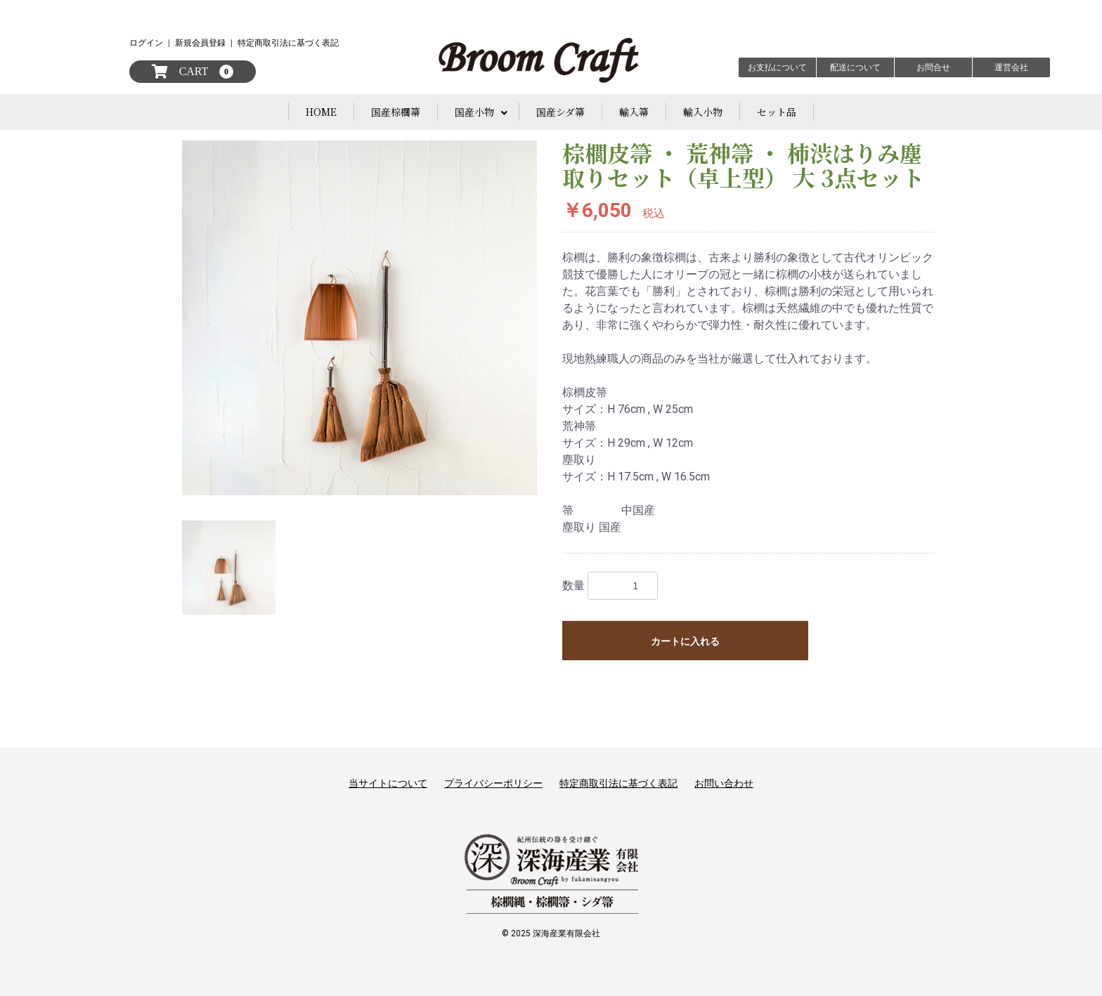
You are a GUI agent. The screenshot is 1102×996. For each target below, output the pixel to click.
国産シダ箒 (560, 112)
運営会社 (1011, 67)
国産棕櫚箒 (395, 112)
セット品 (776, 112)
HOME (321, 112)
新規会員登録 (200, 43)
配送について (855, 67)
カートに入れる (685, 641)
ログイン (146, 43)
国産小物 (474, 112)
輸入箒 (634, 112)
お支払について (777, 67)
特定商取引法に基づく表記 (288, 43)
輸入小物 (702, 112)
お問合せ (933, 67)
